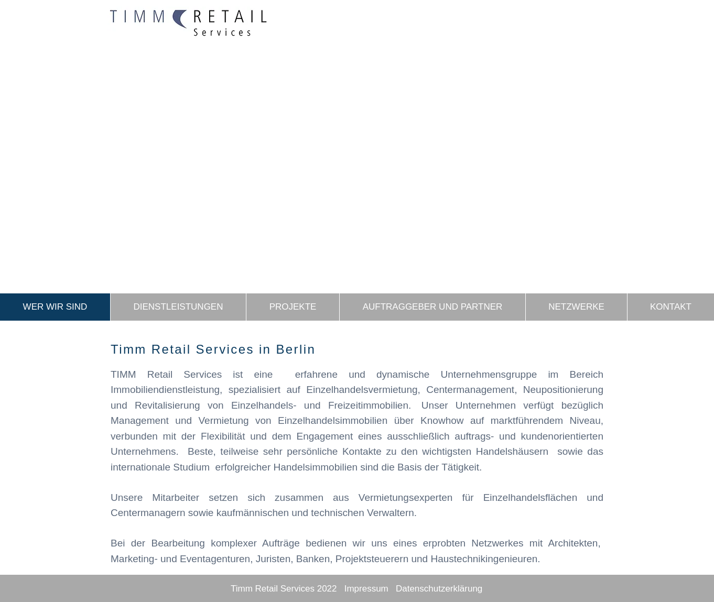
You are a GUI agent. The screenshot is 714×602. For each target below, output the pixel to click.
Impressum (366, 589)
